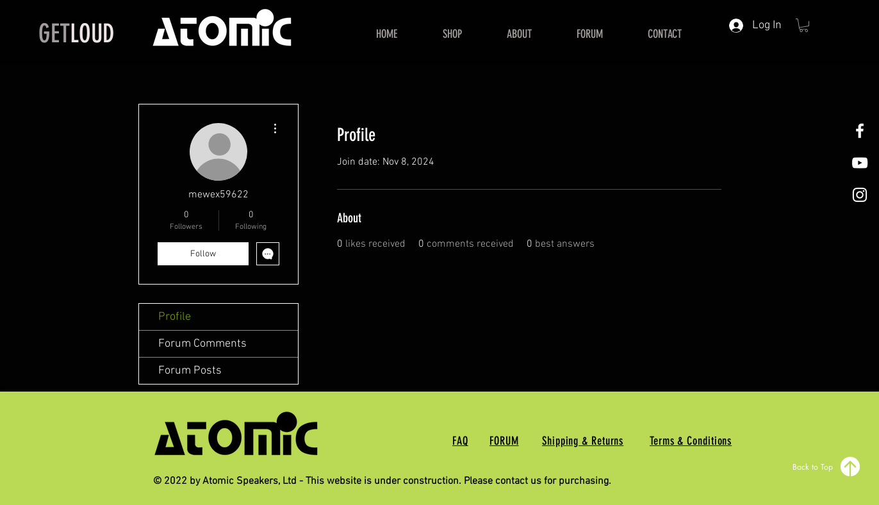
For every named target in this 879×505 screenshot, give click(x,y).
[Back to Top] (827, 466)
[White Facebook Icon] (859, 130)
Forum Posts (190, 370)
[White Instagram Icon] (859, 194)
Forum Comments (202, 344)
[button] (804, 25)
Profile (174, 317)
